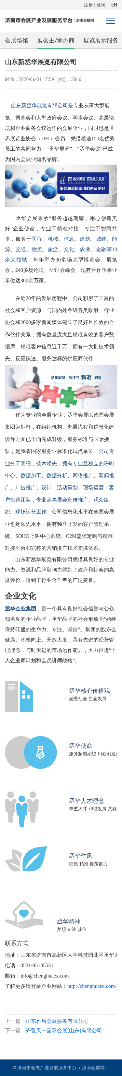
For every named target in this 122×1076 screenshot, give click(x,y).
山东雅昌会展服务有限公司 (57, 1021)
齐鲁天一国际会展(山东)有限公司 (64, 1030)
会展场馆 (16, 40)
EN (114, 4)
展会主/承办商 (56, 40)
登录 (100, 4)
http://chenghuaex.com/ (91, 986)
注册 (88, 4)
